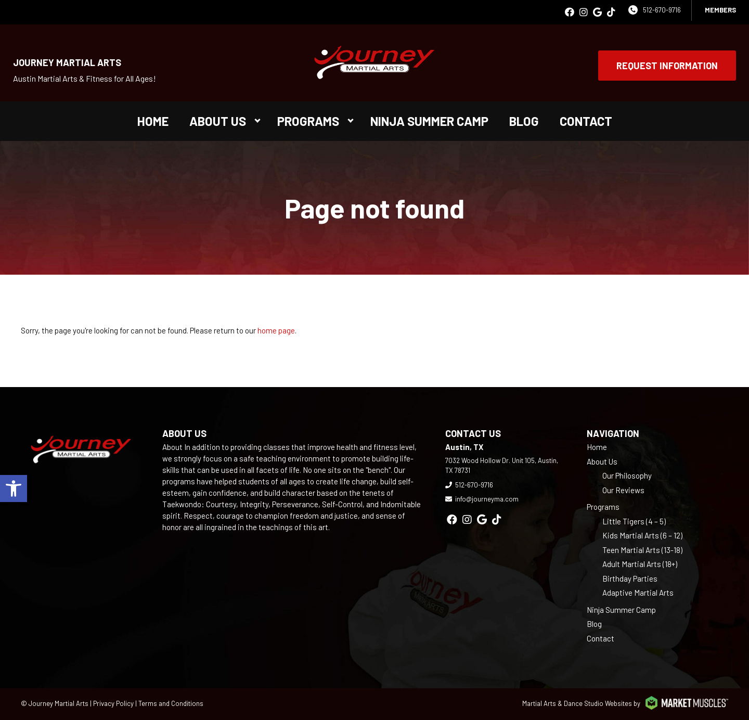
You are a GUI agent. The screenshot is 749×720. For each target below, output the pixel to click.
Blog (524, 120)
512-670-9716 (662, 10)
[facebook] (569, 12)
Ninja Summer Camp (429, 120)
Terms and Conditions (170, 703)
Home (153, 120)
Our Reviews (623, 490)
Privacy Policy (113, 703)
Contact (586, 120)
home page (276, 330)
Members (720, 10)
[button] (13, 488)
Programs (308, 120)
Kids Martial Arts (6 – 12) (642, 535)
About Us (217, 120)
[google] (597, 12)
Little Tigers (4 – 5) (634, 521)
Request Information (667, 65)
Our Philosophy (627, 475)
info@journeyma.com (487, 499)
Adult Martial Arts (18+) (639, 564)
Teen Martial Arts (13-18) (642, 550)
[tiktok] (611, 12)
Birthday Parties (629, 578)
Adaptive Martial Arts (638, 592)
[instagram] (583, 12)
